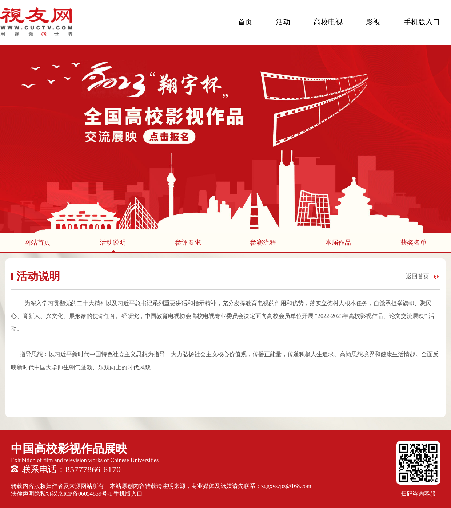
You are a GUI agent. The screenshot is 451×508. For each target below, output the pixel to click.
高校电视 (328, 22)
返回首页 (417, 276)
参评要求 (188, 242)
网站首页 (37, 242)
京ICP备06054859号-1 (84, 494)
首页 (245, 22)
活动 (283, 22)
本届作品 (338, 242)
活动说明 (113, 242)
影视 (373, 22)
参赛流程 (263, 242)
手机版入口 (422, 22)
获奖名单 (413, 242)
